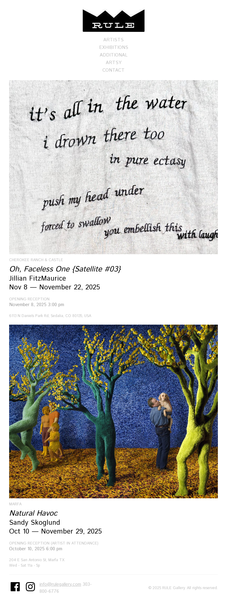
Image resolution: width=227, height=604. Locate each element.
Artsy (114, 63)
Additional (114, 55)
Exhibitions (113, 47)
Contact (113, 70)
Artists (113, 40)
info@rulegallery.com (60, 584)
